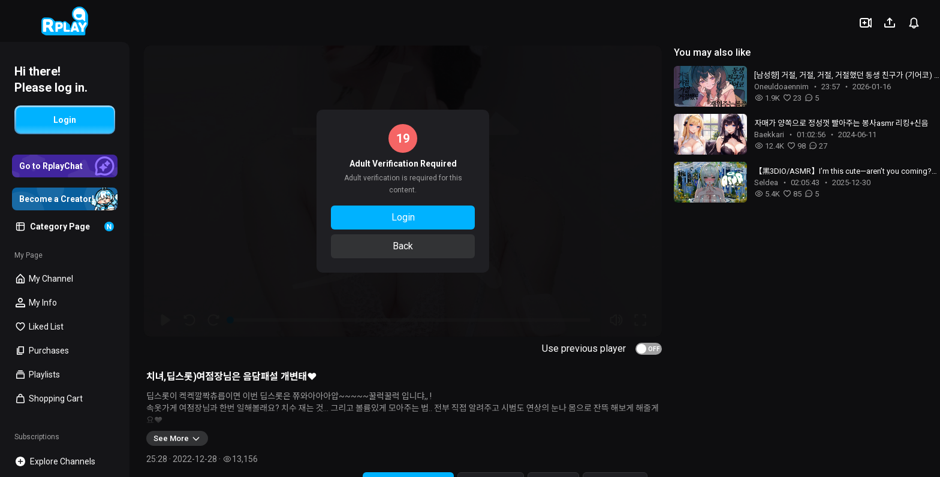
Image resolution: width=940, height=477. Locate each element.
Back (403, 246)
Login (403, 217)
